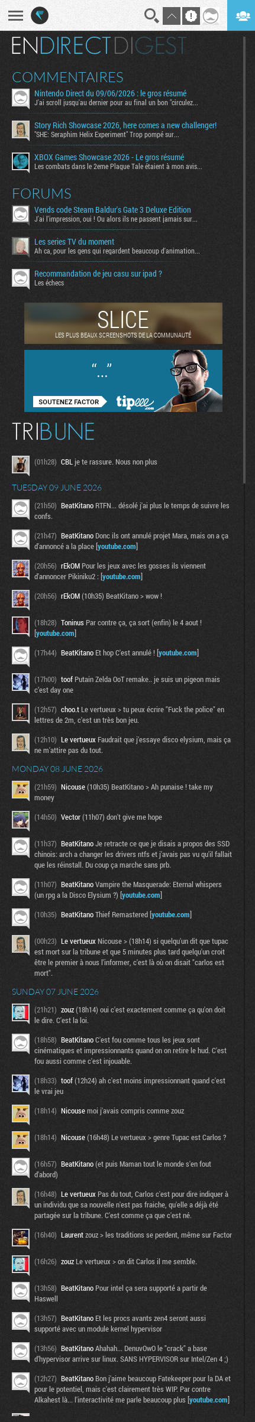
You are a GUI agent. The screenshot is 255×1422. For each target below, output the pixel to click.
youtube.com (117, 546)
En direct (61, 45)
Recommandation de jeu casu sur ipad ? (98, 273)
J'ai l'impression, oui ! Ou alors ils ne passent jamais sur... (116, 219)
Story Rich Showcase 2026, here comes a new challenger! (125, 125)
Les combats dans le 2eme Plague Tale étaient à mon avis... (118, 166)
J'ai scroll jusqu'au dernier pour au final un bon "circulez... (116, 102)
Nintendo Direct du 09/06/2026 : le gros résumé (110, 93)
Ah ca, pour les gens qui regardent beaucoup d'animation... (117, 250)
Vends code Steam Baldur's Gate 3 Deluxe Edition (112, 210)
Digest (150, 45)
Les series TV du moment (74, 241)
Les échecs (49, 282)
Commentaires (68, 77)
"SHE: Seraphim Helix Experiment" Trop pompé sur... (106, 134)
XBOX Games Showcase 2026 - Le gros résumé (109, 157)
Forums (42, 193)
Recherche (152, 16)
